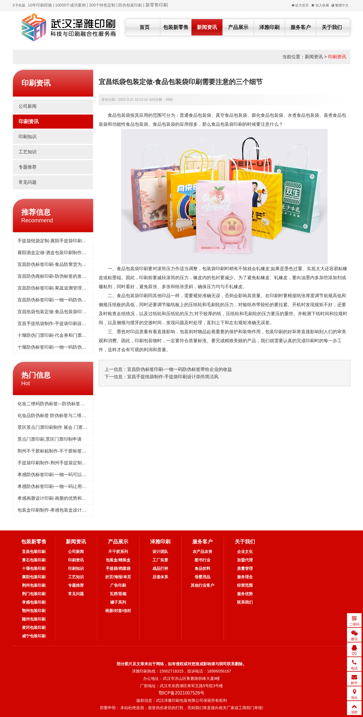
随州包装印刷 (34, 619)
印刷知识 (28, 136)
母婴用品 (202, 577)
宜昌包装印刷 (34, 551)
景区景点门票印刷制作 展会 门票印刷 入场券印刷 (66, 427)
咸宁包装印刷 (34, 636)
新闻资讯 (207, 27)
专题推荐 (28, 167)
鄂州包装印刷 (34, 610)
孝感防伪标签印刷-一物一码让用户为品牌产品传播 (67, 486)
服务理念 (245, 577)
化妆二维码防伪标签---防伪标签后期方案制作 (62, 403)
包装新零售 (175, 27)
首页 (144, 27)
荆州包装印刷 (34, 585)
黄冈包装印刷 (34, 627)
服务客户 (300, 27)
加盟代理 (245, 560)
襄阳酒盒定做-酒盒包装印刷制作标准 (54, 252)
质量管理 (245, 568)
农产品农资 (202, 551)
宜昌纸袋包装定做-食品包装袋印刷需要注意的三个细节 (72, 311)
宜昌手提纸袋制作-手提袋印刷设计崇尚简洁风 (63, 323)
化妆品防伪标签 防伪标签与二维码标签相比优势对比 (69, 415)
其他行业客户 (202, 585)
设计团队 (160, 551)
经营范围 (245, 585)
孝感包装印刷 (34, 602)
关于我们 (332, 27)
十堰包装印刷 (34, 568)
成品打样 (160, 568)
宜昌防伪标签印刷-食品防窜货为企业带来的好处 (65, 264)
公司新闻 (28, 106)
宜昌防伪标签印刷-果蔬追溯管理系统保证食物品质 (67, 288)
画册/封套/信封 (118, 610)
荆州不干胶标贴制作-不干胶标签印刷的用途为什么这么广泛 (76, 451)
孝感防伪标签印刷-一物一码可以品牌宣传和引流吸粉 (69, 474)
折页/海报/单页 (118, 577)
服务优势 (245, 593)
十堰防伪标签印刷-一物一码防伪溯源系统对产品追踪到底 (74, 347)
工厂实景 (160, 560)
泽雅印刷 (269, 27)
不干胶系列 (118, 551)
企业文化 (245, 551)
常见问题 (28, 182)
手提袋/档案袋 (118, 568)
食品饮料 (202, 568)
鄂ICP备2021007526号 (182, 693)
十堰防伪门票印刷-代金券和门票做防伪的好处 (63, 335)
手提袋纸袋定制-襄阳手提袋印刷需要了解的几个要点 (69, 240)
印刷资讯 (337, 56)
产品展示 (238, 27)
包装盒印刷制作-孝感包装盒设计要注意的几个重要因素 (72, 510)
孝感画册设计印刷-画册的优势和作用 (54, 498)
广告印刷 (118, 585)
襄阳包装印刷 (34, 577)
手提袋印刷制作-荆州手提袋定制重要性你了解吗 (65, 462)
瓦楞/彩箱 (118, 593)
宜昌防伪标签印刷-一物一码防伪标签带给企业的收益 (69, 299)
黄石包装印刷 (34, 560)
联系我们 (245, 602)
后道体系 (160, 577)
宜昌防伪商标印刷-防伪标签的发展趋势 (56, 276)
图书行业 (202, 560)
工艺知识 (28, 151)
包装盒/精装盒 (118, 560)
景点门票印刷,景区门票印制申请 (49, 439)
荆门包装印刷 (34, 593)
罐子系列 (118, 602)
